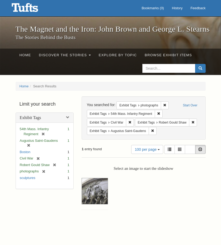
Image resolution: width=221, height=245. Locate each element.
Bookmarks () (153, 8)
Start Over (190, 105)
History (177, 8)
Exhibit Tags (30, 117)
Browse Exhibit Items (168, 55)
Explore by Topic (118, 55)
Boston (25, 152)
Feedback (197, 8)
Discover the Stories (65, 55)
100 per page (147, 149)
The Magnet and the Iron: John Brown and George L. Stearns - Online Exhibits (31, 9)
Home (25, 55)
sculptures (27, 178)
